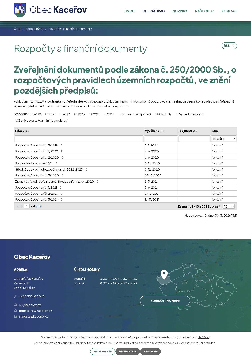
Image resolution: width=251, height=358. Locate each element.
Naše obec (204, 11)
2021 (52, 114)
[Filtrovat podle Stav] (224, 138)
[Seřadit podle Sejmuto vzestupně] (197, 130)
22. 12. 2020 (153, 175)
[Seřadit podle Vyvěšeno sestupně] (163, 131)
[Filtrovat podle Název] (79, 138)
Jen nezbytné (128, 351)
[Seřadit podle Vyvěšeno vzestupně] (163, 130)
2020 (37, 114)
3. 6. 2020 (152, 151)
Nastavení (151, 351)
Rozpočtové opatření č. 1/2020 (39, 151)
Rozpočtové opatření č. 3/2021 (39, 199)
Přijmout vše (102, 351)
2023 (81, 114)
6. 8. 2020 (152, 157)
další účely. (204, 337)
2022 (66, 114)
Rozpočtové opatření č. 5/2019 (39, 145)
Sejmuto (187, 131)
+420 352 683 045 (31, 296)
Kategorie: (21, 114)
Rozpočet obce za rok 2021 (36, 163)
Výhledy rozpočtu (191, 114)
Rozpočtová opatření (136, 114)
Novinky (180, 11)
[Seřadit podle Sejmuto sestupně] (197, 131)
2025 (110, 114)
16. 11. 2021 (152, 199)
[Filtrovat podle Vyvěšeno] (161, 138)
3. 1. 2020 (151, 145)
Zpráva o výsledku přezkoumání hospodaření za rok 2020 (57, 181)
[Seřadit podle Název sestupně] (29, 131)
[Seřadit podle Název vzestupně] (29, 130)
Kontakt (229, 11)
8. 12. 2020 (152, 163)
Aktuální (217, 145)
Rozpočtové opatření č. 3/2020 (39, 175)
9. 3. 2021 (151, 181)
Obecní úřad (34, 29)
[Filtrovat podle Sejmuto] (194, 138)
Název (21, 131)
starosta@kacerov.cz (34, 316)
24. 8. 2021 (152, 193)
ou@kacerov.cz (30, 305)
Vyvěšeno (153, 131)
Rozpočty (165, 114)
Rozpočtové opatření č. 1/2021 (39, 187)
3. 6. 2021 (151, 187)
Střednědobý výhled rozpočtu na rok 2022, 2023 (51, 169)
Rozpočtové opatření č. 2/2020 (39, 157)
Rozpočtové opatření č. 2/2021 (39, 193)
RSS (229, 45)
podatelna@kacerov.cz (35, 310)
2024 (96, 114)
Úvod (17, 29)
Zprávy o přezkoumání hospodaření (42, 120)
